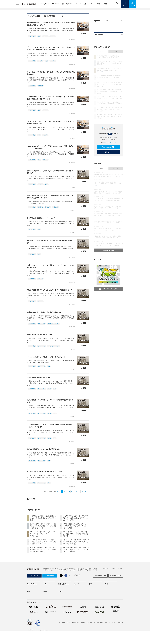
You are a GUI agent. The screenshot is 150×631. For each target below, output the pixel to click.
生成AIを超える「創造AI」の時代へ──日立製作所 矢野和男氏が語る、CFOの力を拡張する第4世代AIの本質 (43, 526)
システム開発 (32, 36)
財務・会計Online (67, 4)
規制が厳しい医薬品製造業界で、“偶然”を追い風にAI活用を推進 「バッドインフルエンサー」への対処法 (76, 550)
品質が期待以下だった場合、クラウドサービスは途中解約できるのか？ (50, 401)
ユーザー (52, 36)
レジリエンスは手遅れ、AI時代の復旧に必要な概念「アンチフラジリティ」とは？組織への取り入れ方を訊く (43, 550)
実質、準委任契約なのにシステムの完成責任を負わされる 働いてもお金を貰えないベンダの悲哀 (50, 197)
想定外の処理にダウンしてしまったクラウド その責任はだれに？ (49, 290)
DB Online (55, 4)
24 (85, 491)
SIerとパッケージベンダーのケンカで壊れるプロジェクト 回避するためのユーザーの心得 (50, 122)
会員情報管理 (75, 623)
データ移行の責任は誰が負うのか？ (39, 377)
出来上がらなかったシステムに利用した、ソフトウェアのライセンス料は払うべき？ (51, 266)
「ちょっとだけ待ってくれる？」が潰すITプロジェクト (46, 357)
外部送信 (120, 623)
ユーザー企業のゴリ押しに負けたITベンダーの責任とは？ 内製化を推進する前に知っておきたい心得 (50, 98)
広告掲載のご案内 (115, 575)
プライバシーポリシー (110, 623)
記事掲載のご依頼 (100, 575)
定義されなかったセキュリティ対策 (39, 334)
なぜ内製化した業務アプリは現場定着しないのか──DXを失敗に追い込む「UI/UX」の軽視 (43, 518)
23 (82, 491)
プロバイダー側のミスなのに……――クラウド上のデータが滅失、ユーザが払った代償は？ (51, 426)
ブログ (60, 591)
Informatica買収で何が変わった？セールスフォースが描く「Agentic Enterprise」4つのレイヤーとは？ (43, 534)
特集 (98, 4)
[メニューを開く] (17, 4)
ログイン (108, 152)
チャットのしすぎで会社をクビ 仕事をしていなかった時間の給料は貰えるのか (51, 73)
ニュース (78, 4)
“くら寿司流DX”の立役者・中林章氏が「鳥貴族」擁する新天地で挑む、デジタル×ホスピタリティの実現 (76, 518)
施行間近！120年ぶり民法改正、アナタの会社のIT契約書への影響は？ (49, 242)
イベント (92, 4)
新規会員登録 (108, 147)
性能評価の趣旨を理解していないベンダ (41, 218)
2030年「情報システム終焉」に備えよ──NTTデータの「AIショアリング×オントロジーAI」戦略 (75, 526)
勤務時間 (40, 85)
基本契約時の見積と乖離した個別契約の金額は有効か (45, 312)
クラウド (40, 184)
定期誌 (105, 4)
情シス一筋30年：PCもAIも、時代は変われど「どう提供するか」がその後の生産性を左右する (76, 534)
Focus (49, 388)
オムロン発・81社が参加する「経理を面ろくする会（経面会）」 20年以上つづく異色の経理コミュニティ (43, 542)
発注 (39, 110)
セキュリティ (41, 323)
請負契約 (47, 207)
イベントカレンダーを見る (108, 289)
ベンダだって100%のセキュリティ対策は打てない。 (45, 471)
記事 (85, 4)
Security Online (44, 4)
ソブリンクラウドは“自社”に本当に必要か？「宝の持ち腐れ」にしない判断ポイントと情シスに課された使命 (76, 542)
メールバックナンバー (108, 142)
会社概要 (89, 623)
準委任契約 (55, 207)
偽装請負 (40, 207)
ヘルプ (58, 623)
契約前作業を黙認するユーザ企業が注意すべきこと (44, 449)
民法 (39, 36)
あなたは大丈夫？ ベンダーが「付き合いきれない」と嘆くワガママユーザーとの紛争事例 (51, 147)
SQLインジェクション (53, 323)
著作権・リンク (66, 623)
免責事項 (83, 623)
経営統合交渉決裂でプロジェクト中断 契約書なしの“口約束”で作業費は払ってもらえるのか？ (51, 24)
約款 (46, 184)
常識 (46, 61)
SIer (49, 366)
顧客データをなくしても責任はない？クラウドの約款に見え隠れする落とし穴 (51, 172)
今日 (101, 51)
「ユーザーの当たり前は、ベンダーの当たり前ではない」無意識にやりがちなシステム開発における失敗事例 (51, 48)
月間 (116, 51)
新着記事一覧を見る (108, 250)
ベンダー (45, 36)
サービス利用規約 (98, 623)
